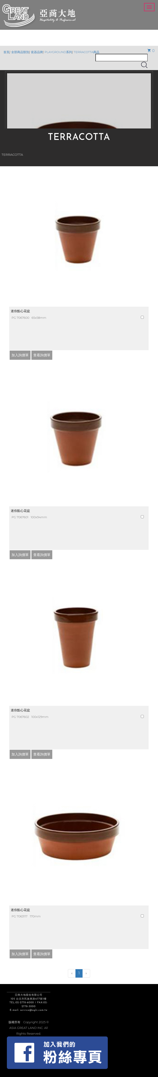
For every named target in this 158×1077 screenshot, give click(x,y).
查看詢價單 (41, 355)
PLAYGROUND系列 (58, 52)
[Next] (86, 973)
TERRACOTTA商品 (86, 52)
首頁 (6, 52)
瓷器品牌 (37, 52)
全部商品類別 (20, 52)
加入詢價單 (20, 355)
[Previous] (71, 973)
